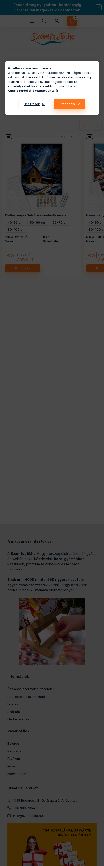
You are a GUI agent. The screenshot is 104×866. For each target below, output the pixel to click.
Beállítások (32, 104)
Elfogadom (67, 104)
